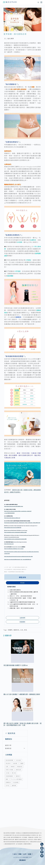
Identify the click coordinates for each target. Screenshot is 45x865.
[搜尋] (38, 2)
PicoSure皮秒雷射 (16, 779)
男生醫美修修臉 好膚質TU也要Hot (15, 665)
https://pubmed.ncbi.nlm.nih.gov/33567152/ (12, 527)
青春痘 (13, 766)
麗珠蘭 (14, 785)
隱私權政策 (22, 860)
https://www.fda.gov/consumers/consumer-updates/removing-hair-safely (18, 556)
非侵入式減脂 (9, 769)
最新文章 (8, 745)
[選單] (41, 2)
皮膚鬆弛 (8, 782)
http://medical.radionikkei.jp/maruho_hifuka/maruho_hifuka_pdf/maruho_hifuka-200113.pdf (22, 522)
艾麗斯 (22, 763)
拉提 (7, 766)
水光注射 (18, 760)
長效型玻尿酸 (9, 760)
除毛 (25, 630)
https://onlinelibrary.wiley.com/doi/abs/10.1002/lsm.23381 (15, 532)
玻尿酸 (15, 763)
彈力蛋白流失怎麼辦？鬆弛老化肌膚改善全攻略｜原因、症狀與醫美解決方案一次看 (22, 724)
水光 (21, 630)
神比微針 (8, 763)
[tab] (22, 582)
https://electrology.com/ (9, 543)
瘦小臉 (14, 773)
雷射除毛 (16, 630)
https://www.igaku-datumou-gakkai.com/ (12, 517)
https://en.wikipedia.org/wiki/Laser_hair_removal (13, 548)
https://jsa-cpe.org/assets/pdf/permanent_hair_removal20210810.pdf (17, 559)
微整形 (10, 630)
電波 (7, 779)
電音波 (18, 776)
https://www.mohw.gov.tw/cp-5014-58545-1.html (13, 506)
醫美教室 (8, 748)
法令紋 (7, 785)
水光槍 (7, 773)
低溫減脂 (15, 782)
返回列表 (10, 733)
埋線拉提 (18, 769)
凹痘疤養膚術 (9, 776)
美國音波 (19, 766)
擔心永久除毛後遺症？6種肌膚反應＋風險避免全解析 (21, 694)
